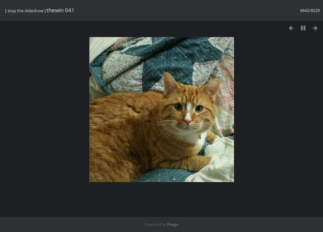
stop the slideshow (25, 11)
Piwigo (172, 224)
